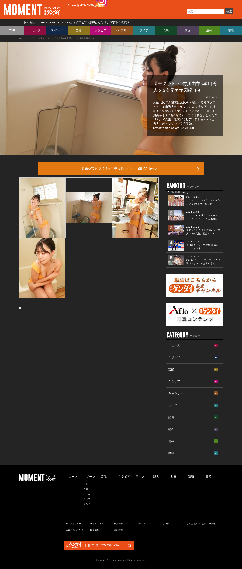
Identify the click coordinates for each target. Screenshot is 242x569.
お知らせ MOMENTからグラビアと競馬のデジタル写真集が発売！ (75, 22)
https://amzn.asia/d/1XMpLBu (173, 127)
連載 (209, 30)
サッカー (88, 494)
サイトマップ (96, 523)
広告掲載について (75, 529)
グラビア (100, 30)
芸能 (79, 30)
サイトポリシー (73, 523)
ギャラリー (122, 30)
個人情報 (118, 523)
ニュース (35, 30)
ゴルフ (87, 499)
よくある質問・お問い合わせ (201, 523)
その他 (87, 504)
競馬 (166, 30)
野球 (86, 489)
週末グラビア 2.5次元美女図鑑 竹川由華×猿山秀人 (119, 169)
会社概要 (94, 529)
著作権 (141, 523)
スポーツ (57, 30)
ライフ (144, 30)
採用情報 (118, 529)
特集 (86, 484)
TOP (12, 30)
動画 (188, 30)
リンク (165, 523)
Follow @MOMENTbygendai (86, 5)
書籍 (231, 30)
